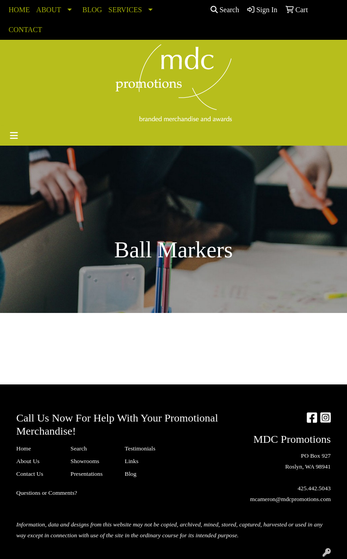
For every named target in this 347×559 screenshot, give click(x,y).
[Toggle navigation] (14, 135)
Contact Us (29, 473)
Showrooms (84, 461)
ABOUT (48, 10)
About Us (27, 461)
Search (225, 10)
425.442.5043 (314, 488)
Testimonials (140, 448)
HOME (19, 10)
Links (131, 461)
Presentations (86, 473)
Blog (130, 473)
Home (23, 448)
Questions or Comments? (46, 492)
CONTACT (25, 29)
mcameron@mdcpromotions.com (290, 499)
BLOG (92, 10)
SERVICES (125, 10)
